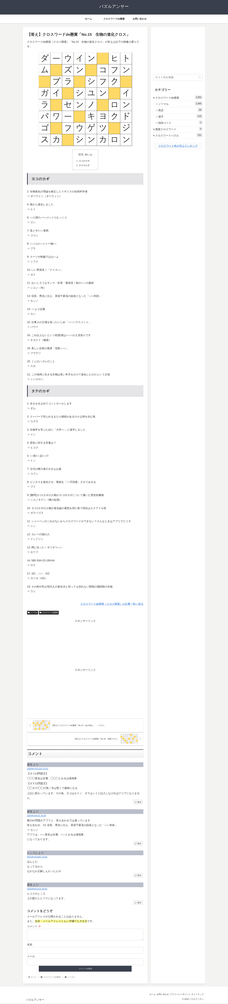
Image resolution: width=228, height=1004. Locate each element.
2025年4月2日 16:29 (36, 816)
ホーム (145, 995)
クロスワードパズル (178, 135)
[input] (178, 77)
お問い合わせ (158, 995)
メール (31, 957)
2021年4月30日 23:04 (37, 858)
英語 (180, 110)
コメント (34, 927)
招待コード (180, 122)
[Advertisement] (85, 644)
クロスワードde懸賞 (49, 613)
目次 (81, 154)
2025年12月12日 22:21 (37, 769)
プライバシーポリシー (177, 995)
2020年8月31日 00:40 (37, 889)
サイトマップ (196, 995)
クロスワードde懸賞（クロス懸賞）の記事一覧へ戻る (111, 604)
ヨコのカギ (85, 161)
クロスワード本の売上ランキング (178, 145)
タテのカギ (85, 165)
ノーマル (32, 613)
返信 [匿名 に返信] (138, 803)
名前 (29, 945)
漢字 (180, 116)
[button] (199, 77)
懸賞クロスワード (178, 129)
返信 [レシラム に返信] (138, 876)
